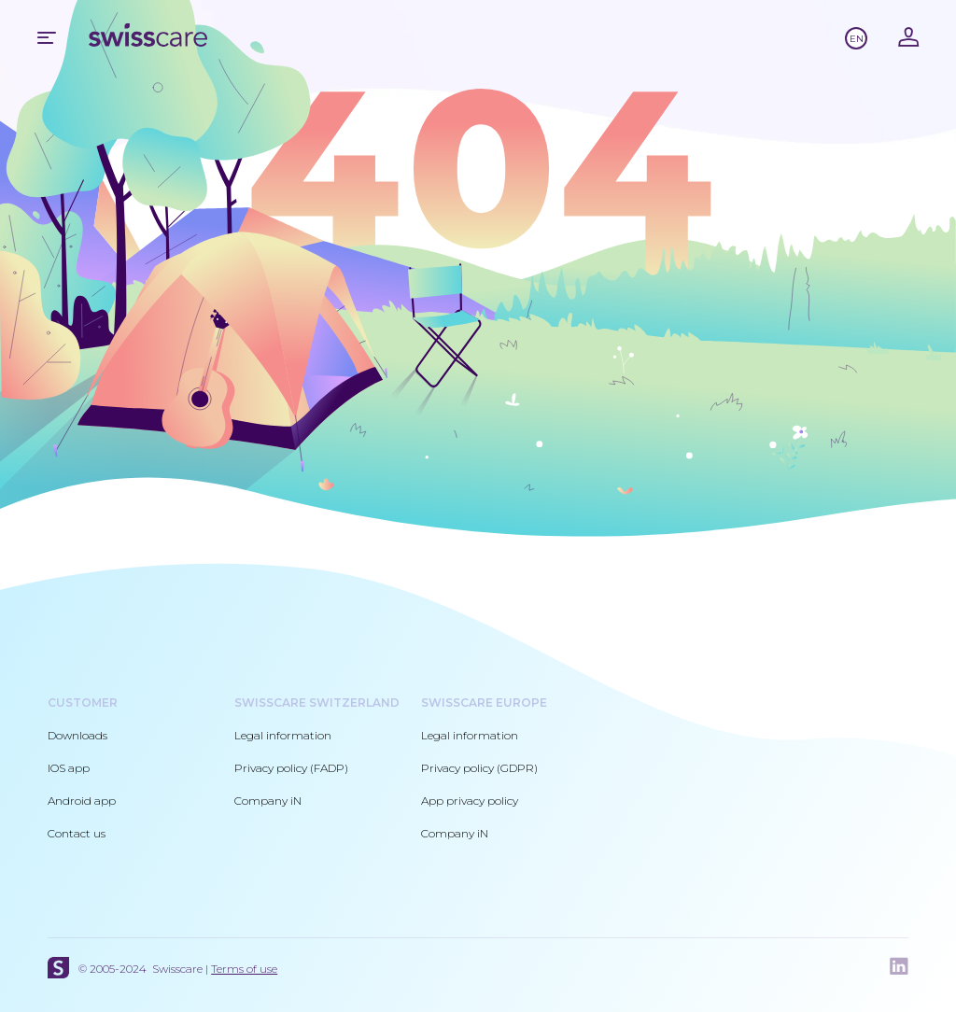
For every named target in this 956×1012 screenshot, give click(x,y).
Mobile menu (46, 37)
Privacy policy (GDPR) (479, 768)
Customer (83, 703)
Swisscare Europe (484, 703)
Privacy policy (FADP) (291, 768)
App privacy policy (469, 801)
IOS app (69, 768)
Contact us (76, 833)
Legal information (282, 735)
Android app (82, 801)
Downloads (77, 735)
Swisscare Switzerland (317, 703)
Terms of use (244, 969)
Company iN (268, 801)
